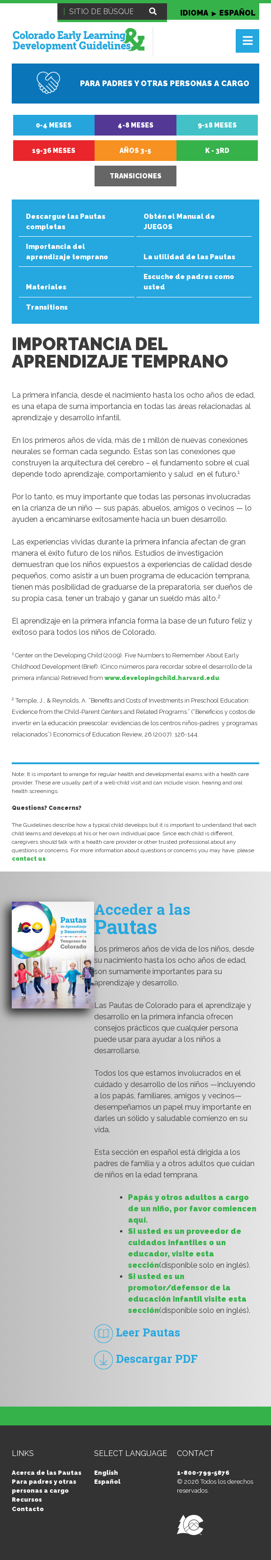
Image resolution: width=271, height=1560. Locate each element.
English (106, 1472)
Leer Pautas (137, 1332)
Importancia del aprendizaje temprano (67, 251)
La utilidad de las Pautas (189, 257)
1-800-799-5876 (203, 1472)
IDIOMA (217, 12)
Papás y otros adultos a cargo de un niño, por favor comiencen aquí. (192, 1208)
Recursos (27, 1499)
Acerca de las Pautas (46, 1472)
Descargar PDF (146, 1358)
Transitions (47, 307)
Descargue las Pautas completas (65, 221)
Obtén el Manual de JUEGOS (179, 221)
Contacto (28, 1508)
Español (107, 1481)
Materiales (46, 287)
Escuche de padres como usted (188, 281)
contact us (29, 859)
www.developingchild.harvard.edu (161, 677)
